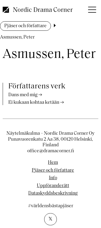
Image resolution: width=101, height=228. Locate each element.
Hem (53, 162)
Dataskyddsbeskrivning (53, 193)
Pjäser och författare (25, 26)
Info (53, 178)
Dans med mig (22, 95)
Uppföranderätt (53, 186)
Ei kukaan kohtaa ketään (33, 102)
